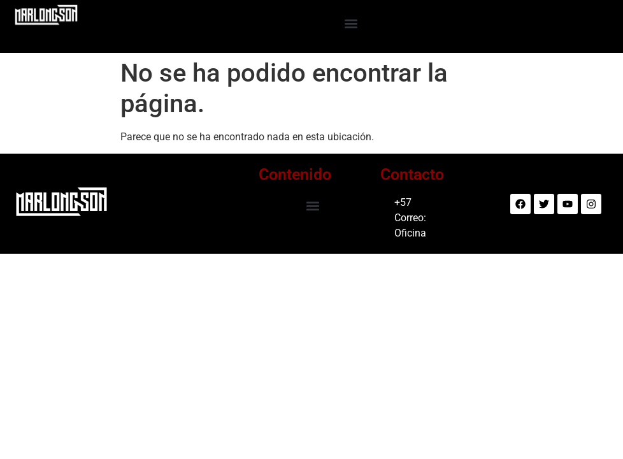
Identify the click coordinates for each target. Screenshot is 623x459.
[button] (351, 23)
